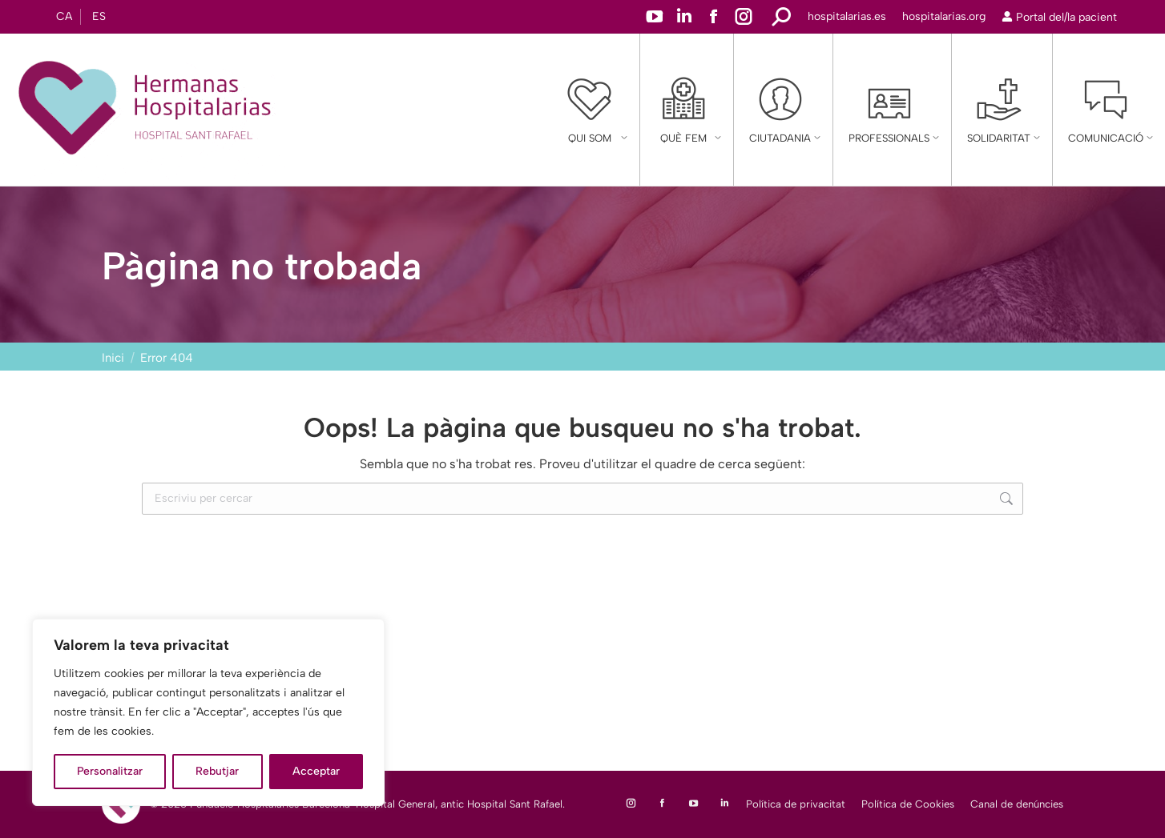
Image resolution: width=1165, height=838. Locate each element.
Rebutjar (217, 771)
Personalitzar (110, 771)
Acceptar (316, 771)
